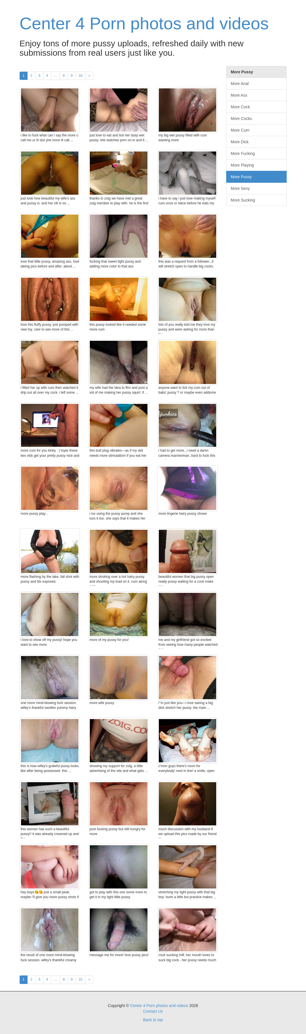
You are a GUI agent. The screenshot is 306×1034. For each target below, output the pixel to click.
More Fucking (243, 153)
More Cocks (241, 118)
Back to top (153, 1020)
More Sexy (240, 188)
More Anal (240, 83)
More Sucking (243, 200)
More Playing (242, 165)
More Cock (240, 107)
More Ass (239, 95)
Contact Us (153, 1011)
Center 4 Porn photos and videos (144, 23)
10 (80, 76)
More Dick (240, 142)
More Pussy (241, 177)
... (55, 76)
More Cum (240, 130)
